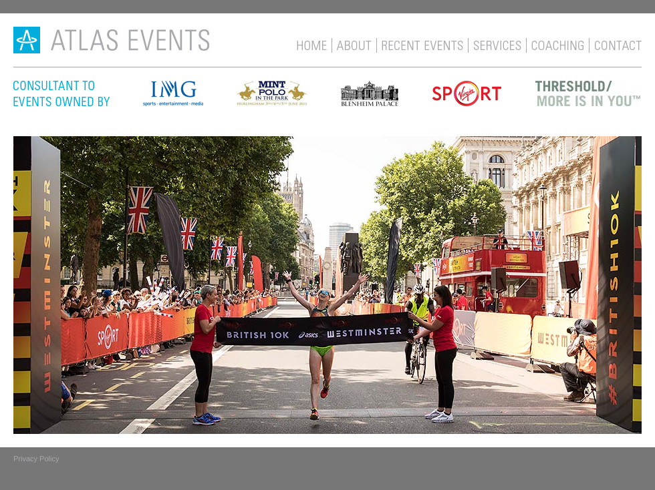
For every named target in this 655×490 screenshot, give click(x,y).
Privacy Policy (36, 459)
